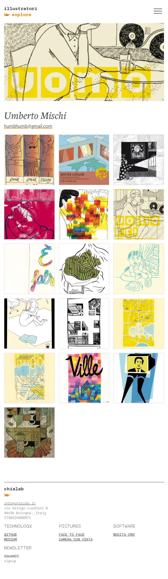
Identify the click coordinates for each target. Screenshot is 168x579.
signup (10, 561)
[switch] (158, 11)
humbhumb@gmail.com (28, 126)
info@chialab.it (20, 503)
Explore (21, 14)
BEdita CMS (124, 534)
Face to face (72, 534)
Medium (10, 539)
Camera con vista (76, 539)
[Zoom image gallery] (29, 159)
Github (10, 534)
